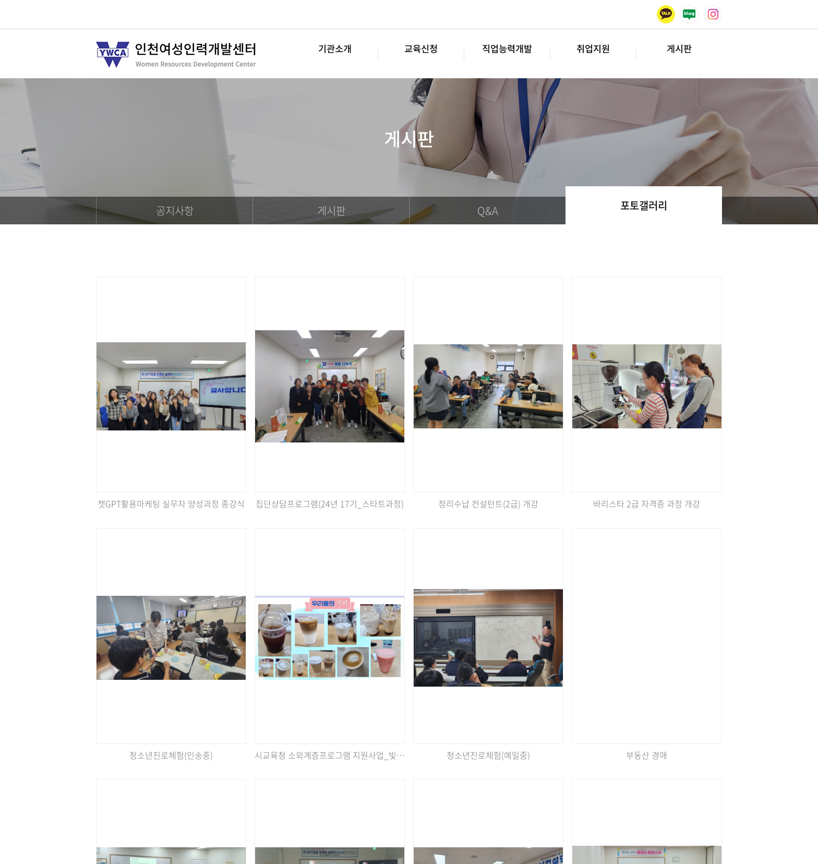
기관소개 (335, 54)
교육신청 (421, 54)
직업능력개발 (507, 54)
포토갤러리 (643, 205)
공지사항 (175, 210)
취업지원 (593, 54)
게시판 (679, 54)
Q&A (487, 210)
